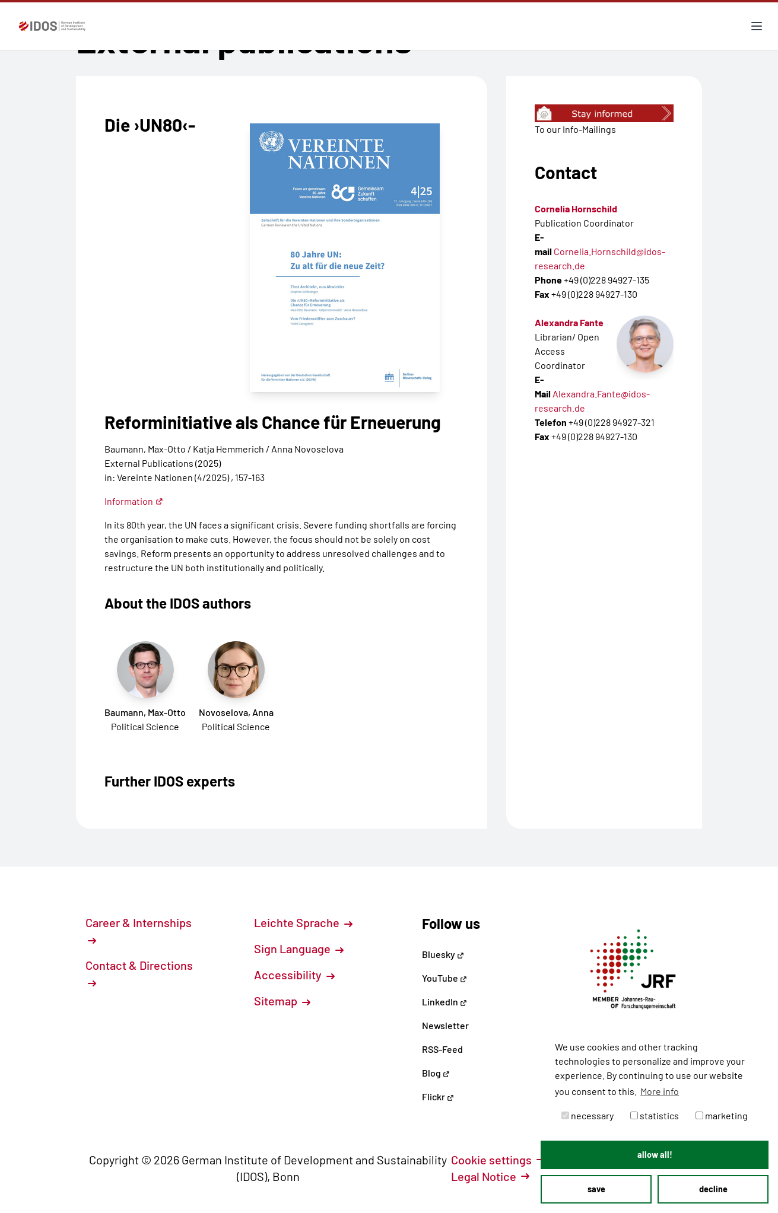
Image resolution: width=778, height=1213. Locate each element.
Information (133, 501)
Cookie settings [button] (498, 1159)
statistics (654, 1115)
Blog (436, 1072)
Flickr (438, 1096)
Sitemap (282, 1001)
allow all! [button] (654, 1155)
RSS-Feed (442, 1049)
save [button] (596, 1189)
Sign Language (299, 948)
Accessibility (294, 974)
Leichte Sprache (303, 922)
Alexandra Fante (569, 322)
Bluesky (443, 954)
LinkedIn (444, 1001)
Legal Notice (490, 1176)
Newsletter (445, 1025)
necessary (587, 1115)
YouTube (444, 977)
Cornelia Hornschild (576, 208)
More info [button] (659, 1091)
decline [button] (713, 1189)
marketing (722, 1115)
